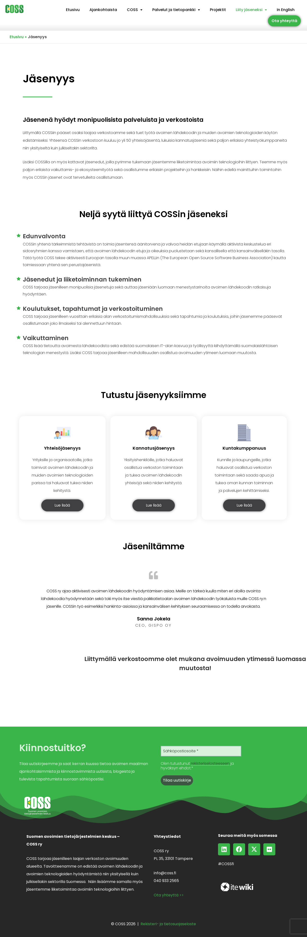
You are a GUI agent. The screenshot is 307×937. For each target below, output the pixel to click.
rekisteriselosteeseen (210, 763)
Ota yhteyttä (284, 21)
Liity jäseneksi (251, 9)
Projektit (218, 9)
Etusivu (73, 9)
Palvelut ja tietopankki (176, 9)
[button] (134, 9)
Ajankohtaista (103, 9)
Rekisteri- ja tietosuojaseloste (168, 924)
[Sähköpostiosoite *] (201, 751)
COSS (134, 9)
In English (286, 9)
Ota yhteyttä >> (169, 895)
